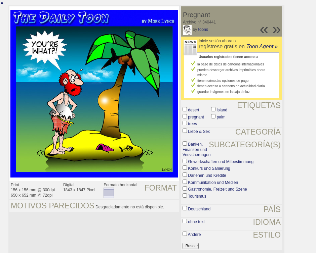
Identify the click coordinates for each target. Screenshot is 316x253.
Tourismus (197, 196)
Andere (194, 234)
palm (221, 117)
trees (192, 123)
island (222, 110)
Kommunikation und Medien (213, 182)
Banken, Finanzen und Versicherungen (196, 149)
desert (193, 110)
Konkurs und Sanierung (209, 168)
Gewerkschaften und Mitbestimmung (220, 161)
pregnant (196, 117)
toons (203, 29)
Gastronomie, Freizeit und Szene (217, 189)
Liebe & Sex (199, 131)
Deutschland (199, 209)
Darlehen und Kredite (207, 175)
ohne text (196, 221)
